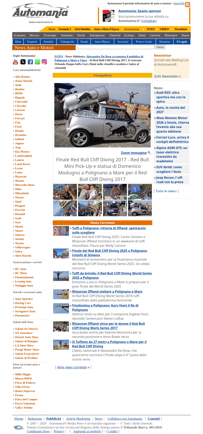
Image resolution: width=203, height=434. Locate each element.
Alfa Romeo (22, 76)
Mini (18, 189)
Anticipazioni (97, 35)
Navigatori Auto (25, 311)
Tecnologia (50, 35)
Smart (19, 230)
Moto (18, 41)
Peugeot (20, 205)
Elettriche (115, 35)
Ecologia (129, 35)
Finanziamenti (24, 277)
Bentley (20, 89)
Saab (18, 218)
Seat (18, 222)
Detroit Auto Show (27, 337)
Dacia (18, 114)
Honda (19, 130)
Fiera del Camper (26, 399)
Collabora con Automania (125, 419)
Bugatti (20, 97)
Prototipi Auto (24, 307)
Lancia (19, 160)
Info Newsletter (166, 76)
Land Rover (22, 164)
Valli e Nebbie (24, 407)
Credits (112, 431)
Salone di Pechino (26, 357)
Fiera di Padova (25, 382)
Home (52, 29)
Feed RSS (178, 3)
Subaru (20, 234)
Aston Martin (23, 80)
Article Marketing (78, 419)
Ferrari (19, 118)
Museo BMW (23, 378)
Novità (81, 35)
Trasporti (32, 41)
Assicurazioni (131, 29)
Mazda (19, 180)
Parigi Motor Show (27, 349)
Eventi (84, 41)
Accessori (122, 41)
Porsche (20, 209)
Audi (18, 85)
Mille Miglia (23, 374)
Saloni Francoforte (27, 353)
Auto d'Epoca (102, 41)
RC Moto (21, 273)
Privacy (59, 431)
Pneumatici (22, 315)
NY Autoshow (24, 333)
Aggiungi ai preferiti (87, 431)
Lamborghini (23, 155)
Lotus (18, 172)
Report (185, 35)
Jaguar (19, 143)
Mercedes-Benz (24, 184)
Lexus (19, 168)
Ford (18, 126)
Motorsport (171, 35)
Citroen (20, 110)
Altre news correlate (72, 367)
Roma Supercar (25, 391)
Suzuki (19, 239)
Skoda (19, 226)
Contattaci (149, 21)
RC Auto (20, 269)
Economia (19, 35)
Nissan (19, 197)
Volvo (18, 251)
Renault (20, 214)
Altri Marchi (23, 255)
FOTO (59, 56)
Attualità (48, 41)
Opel (18, 201)
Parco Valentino (25, 403)
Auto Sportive (24, 298)
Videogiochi (67, 41)
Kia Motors (22, 151)
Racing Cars (23, 303)
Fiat (17, 122)
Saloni (142, 35)
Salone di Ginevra (26, 328)
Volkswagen (22, 247)
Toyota (19, 243)
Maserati (20, 176)
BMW (19, 93)
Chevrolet (21, 101)
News (98, 419)
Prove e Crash (144, 41)
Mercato (34, 35)
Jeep (18, 147)
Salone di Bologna (26, 341)
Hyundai (20, 135)
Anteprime (67, 35)
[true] (116, 47)
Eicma (19, 395)
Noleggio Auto (24, 285)
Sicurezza (164, 41)
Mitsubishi (22, 193)
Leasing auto (23, 281)
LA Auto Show (24, 345)
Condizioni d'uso (38, 431)
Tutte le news (165, 191)
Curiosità (155, 35)
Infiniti (19, 139)
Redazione (35, 419)
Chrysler (20, 105)
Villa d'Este (22, 386)
